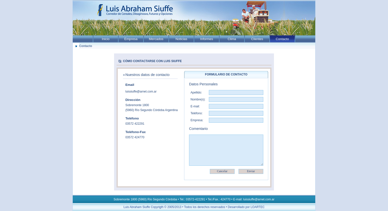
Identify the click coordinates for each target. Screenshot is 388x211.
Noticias (181, 39)
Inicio (105, 39)
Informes (206, 39)
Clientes (257, 39)
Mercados (156, 39)
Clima (232, 39)
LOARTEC (258, 207)
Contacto (282, 39)
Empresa (130, 39)
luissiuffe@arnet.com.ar (141, 91)
